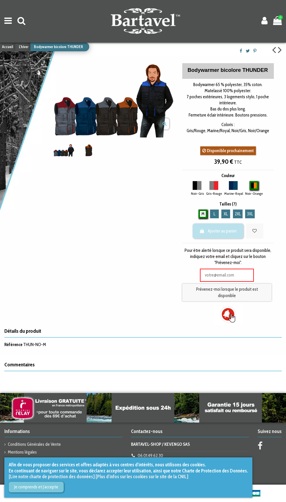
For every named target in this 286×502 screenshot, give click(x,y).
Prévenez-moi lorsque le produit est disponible (227, 293)
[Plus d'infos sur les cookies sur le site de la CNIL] (142, 476)
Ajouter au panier (218, 231)
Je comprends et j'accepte (36, 487)
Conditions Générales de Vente (34, 444)
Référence (13, 344)
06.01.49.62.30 (150, 455)
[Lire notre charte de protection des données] (52, 476)
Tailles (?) (228, 204)
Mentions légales (22, 452)
